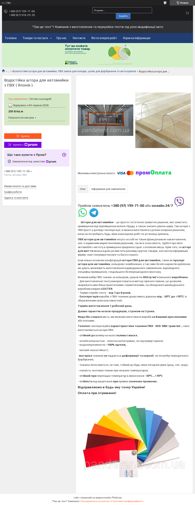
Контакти (79, 38)
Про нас (61, 38)
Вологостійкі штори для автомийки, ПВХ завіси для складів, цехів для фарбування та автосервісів (74, 71)
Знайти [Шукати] (123, 16)
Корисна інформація (136, 38)
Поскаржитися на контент (96, 501)
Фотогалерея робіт (104, 38)
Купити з (25, 145)
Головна (11, 38)
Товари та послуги (35, 38)
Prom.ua (117, 497)
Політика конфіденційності (128, 501)
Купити (25, 136)
